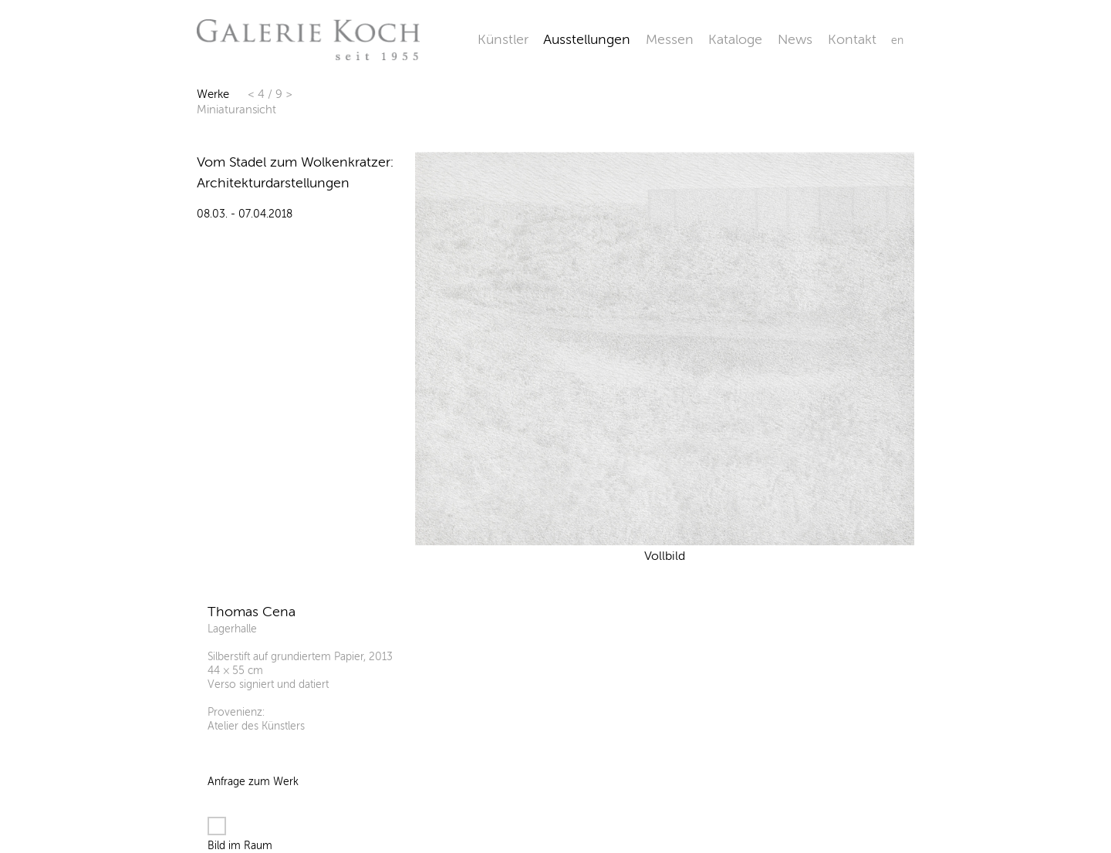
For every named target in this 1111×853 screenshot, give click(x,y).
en (897, 40)
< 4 (258, 94)
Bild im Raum (240, 834)
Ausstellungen (586, 39)
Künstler (503, 39)
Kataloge (735, 39)
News (795, 39)
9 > (283, 94)
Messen (670, 39)
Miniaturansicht (236, 109)
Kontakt (852, 39)
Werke (213, 94)
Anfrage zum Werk (253, 781)
